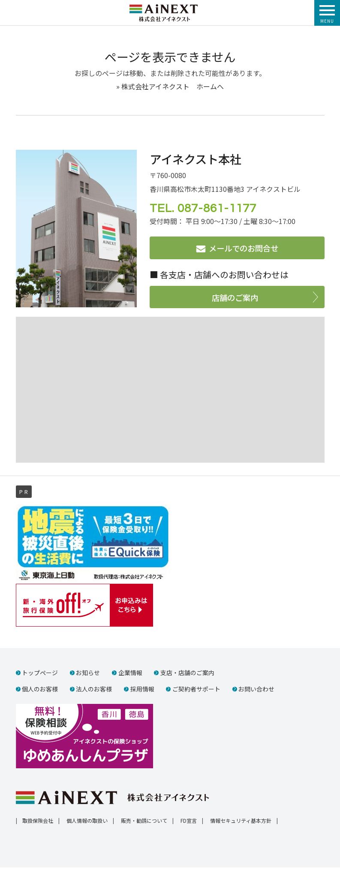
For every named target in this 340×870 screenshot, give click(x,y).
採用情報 (142, 690)
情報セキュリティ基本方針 (240, 823)
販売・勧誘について (144, 823)
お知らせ (88, 674)
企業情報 (130, 674)
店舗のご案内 (235, 297)
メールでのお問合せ (243, 249)
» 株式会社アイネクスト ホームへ (170, 87)
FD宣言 (189, 823)
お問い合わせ (257, 690)
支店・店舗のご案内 (188, 674)
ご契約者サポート (197, 690)
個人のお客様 (40, 690)
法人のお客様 (94, 690)
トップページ (40, 674)
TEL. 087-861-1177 (203, 209)
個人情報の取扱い (87, 823)
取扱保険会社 (37, 823)
